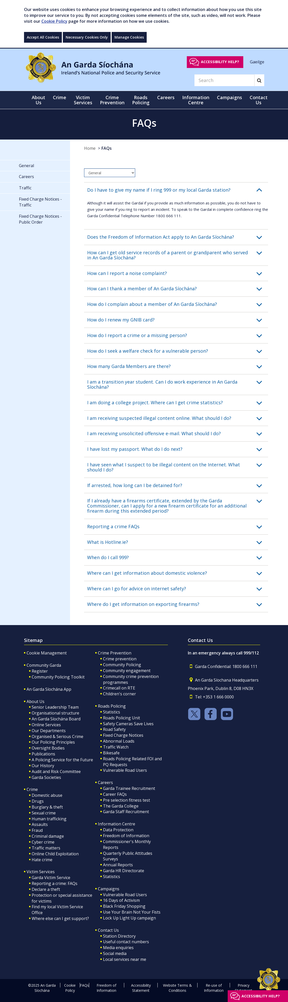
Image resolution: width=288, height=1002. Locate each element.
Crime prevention (119, 659)
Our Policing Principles (53, 742)
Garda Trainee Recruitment (129, 788)
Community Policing (122, 664)
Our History (43, 765)
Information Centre (116, 824)
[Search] (224, 80)
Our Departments (49, 730)
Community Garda (44, 665)
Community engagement (127, 670)
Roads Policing (112, 706)
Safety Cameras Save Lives (128, 724)
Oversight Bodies (48, 748)
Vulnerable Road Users (125, 770)
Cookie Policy (54, 21)
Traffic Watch (116, 747)
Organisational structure (55, 713)
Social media (114, 953)
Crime (32, 789)
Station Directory (119, 936)
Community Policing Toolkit (58, 677)
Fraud (37, 830)
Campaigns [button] (229, 97)
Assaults (40, 824)
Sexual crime (44, 813)
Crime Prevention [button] (112, 100)
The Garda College (121, 806)
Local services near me (124, 959)
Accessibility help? (220, 61)
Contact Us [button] (259, 100)
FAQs (106, 148)
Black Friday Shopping (124, 906)
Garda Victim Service (51, 877)
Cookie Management (47, 653)
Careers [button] (166, 97)
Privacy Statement (243, 988)
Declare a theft (46, 889)
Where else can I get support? (60, 918)
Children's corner (119, 694)
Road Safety (114, 729)
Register (40, 671)
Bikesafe (111, 753)
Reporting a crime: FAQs (54, 883)
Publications (43, 754)
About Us (35, 701)
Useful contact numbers (126, 942)
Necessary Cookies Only (87, 37)
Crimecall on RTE (119, 688)
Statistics (111, 712)
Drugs (38, 801)
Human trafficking (49, 819)
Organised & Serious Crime (57, 736)
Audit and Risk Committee (56, 771)
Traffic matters (46, 848)
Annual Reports (118, 865)
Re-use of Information (214, 988)
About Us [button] (38, 100)
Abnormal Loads (118, 741)
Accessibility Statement (141, 988)
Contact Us (108, 930)
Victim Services (41, 871)
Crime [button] (59, 97)
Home (90, 148)
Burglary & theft (47, 807)
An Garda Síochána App (49, 689)
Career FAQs (115, 794)
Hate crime (42, 859)
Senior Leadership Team (55, 707)
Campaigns (108, 889)
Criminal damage (48, 836)
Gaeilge (257, 61)
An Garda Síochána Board (56, 719)
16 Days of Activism (121, 900)
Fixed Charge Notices (123, 735)
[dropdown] (109, 172)
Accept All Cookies (43, 37)
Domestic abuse (47, 795)
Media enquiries (118, 947)
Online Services (46, 725)
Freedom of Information (126, 835)
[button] (177, 190)
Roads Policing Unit (121, 718)
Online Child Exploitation (55, 854)
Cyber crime (43, 842)
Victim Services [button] (83, 100)
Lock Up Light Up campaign (129, 918)
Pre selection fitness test (126, 800)
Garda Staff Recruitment (126, 811)
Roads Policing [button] (140, 100)
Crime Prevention (114, 653)
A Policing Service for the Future (62, 760)
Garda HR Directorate (123, 870)
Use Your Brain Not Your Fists (131, 912)
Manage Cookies (129, 37)
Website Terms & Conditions (177, 988)
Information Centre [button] (195, 100)
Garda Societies (46, 777)
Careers (105, 782)
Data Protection (118, 830)
